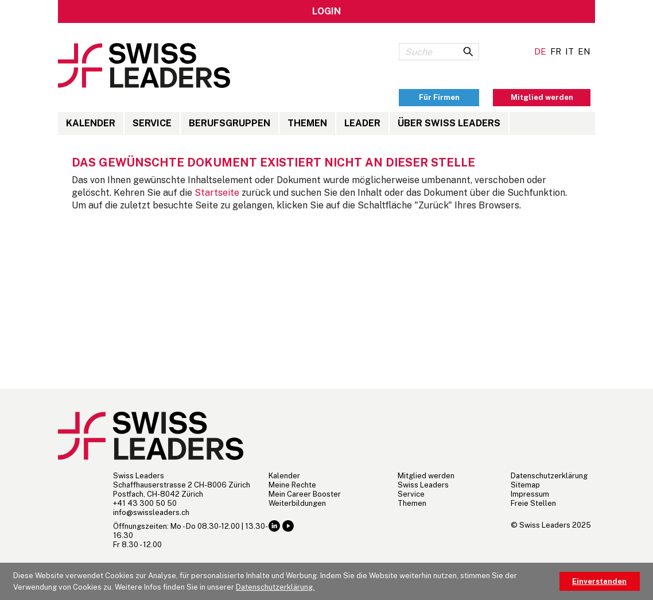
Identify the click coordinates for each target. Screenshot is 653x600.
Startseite (217, 192)
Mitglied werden (426, 475)
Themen (307, 123)
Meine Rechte (292, 485)
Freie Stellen (533, 503)
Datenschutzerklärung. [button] (275, 587)
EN (584, 51)
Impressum (530, 494)
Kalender (90, 123)
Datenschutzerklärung (549, 475)
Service (152, 123)
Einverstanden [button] (599, 581)
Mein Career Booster (305, 494)
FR (555, 51)
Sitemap (525, 485)
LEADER (362, 123)
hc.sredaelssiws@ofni (151, 512)
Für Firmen (439, 97)
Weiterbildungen (297, 503)
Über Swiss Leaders (449, 123)
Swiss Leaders (423, 485)
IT (569, 51)
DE (540, 51)
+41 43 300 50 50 (145, 503)
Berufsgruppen (229, 123)
